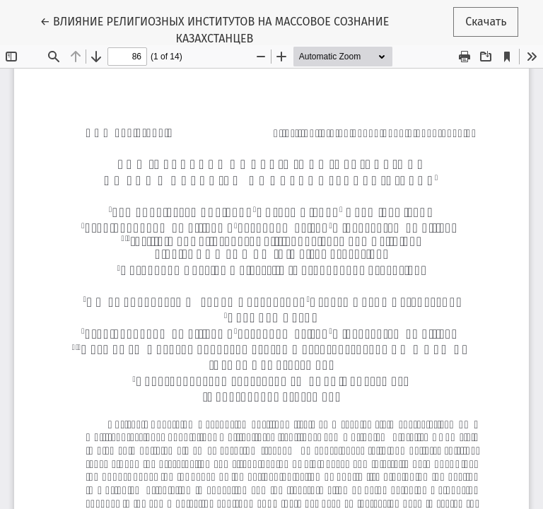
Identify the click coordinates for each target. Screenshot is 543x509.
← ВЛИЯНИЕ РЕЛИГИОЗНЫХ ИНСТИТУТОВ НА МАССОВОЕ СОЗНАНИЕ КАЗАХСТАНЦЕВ (214, 29)
